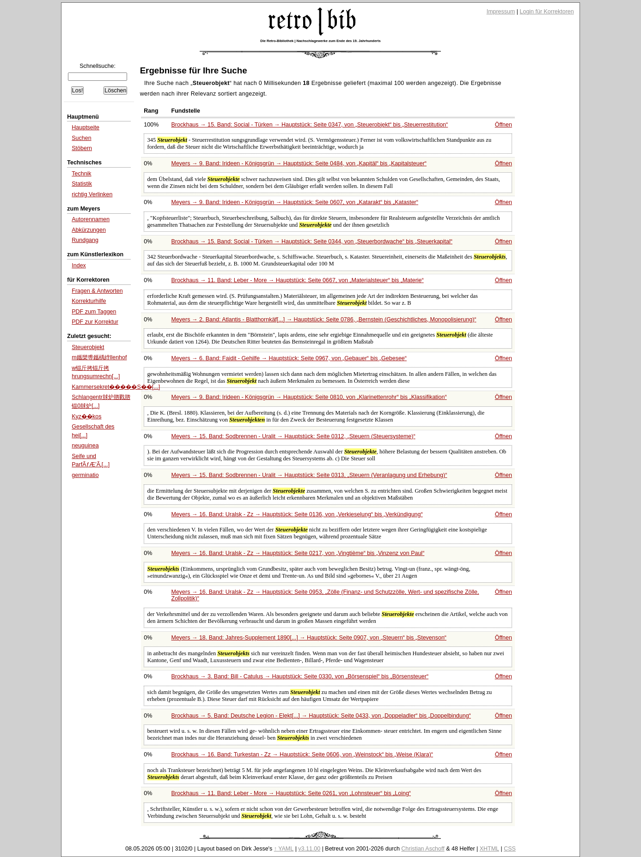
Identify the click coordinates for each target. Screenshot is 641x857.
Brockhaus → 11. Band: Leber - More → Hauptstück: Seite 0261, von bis (291, 793)
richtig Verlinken (92, 194)
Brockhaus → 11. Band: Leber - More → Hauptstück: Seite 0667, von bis (297, 280)
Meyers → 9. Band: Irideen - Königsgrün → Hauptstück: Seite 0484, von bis (299, 163)
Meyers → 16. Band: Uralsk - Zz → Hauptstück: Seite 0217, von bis (298, 553)
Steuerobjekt (88, 347)
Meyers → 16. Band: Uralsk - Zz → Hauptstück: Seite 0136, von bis (297, 514)
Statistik (82, 184)
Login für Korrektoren (547, 11)
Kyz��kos (86, 416)
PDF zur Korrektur (95, 322)
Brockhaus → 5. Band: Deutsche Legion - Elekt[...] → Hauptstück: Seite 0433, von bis (321, 715)
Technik (81, 173)
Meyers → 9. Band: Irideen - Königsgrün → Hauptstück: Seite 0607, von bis (294, 202)
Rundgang (85, 240)
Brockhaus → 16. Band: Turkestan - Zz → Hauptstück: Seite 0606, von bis (302, 754)
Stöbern (82, 148)
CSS (510, 848)
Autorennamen (91, 219)
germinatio (85, 475)
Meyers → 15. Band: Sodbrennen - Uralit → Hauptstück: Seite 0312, (293, 436)
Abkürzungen (89, 230)
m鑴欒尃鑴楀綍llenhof (99, 357)
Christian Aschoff (422, 848)
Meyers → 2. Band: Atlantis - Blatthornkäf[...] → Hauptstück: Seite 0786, (323, 319)
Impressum (501, 11)
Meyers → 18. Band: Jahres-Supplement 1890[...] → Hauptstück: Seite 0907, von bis (308, 637)
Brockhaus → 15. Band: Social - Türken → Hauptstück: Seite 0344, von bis (311, 241)
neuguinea (85, 445)
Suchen (81, 138)
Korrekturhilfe (89, 301)
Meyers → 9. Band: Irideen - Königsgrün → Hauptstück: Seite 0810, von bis (309, 397)
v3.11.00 (309, 848)
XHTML (489, 848)
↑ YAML (284, 848)
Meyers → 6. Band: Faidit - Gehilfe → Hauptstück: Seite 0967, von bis (289, 358)
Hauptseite (85, 127)
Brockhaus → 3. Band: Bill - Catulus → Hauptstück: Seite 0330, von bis (300, 676)
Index (79, 265)
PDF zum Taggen (94, 311)
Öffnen (503, 124)
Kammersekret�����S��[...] (116, 387)
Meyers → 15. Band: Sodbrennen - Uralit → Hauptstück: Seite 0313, (309, 475)
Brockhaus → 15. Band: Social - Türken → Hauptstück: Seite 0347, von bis (309, 124)
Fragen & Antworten (97, 291)
